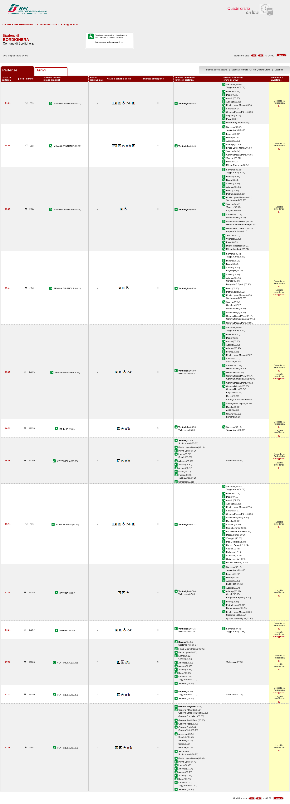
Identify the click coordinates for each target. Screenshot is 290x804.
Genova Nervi (232, 389)
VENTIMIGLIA (64, 461)
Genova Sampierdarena (237, 224)
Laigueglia (231, 270)
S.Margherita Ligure (235, 403)
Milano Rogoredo (234, 122)
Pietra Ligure (232, 194)
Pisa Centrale (232, 542)
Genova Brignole (234, 386)
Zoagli (229, 410)
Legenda (279, 70)
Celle (180, 744)
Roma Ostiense (233, 562)
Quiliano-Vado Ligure (236, 618)
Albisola (182, 747)
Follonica (230, 552)
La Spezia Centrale (235, 531)
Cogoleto (230, 210)
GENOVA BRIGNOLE (64, 288)
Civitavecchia (232, 559)
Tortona (229, 235)
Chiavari (230, 414)
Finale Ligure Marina (236, 105)
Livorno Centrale (234, 545)
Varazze (230, 207)
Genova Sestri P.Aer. (236, 221)
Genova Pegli (232, 312)
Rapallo (229, 407)
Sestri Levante (233, 528)
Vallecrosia (183, 373)
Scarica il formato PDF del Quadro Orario (251, 70)
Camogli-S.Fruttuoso (236, 399)
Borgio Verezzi (233, 608)
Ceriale (229, 281)
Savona (229, 109)
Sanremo (230, 84)
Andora (229, 267)
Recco (229, 396)
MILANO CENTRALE (64, 103)
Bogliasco (230, 392)
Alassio (229, 98)
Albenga (230, 102)
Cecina (229, 549)
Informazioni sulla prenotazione (109, 42)
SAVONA (64, 593)
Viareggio (230, 538)
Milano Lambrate (234, 249)
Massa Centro (232, 535)
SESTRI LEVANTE (64, 372)
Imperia (229, 91)
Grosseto (230, 555)
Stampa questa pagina (216, 70)
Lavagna (230, 417)
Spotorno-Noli (232, 200)
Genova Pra (232, 372)
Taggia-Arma (232, 87)
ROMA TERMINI (64, 524)
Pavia (229, 119)
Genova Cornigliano (187, 716)
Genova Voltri (232, 217)
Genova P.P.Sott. (186, 710)
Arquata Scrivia (233, 231)
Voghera (230, 115)
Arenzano (230, 214)
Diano (229, 95)
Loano (229, 190)
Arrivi (41, 70)
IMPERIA (64, 429)
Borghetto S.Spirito (235, 284)
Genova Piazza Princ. (236, 112)
